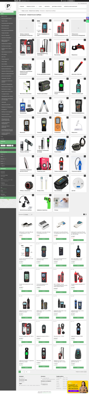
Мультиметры (57, 54)
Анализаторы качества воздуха (59, 93)
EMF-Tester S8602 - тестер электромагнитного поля (76, 259)
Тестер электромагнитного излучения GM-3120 (42, 285)
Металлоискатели (5, 28)
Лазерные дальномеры (42, 93)
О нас (2, 136)
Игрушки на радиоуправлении (8, 73)
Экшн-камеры (4, 63)
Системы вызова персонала (7, 23)
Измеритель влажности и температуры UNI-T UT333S (59, 361)
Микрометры (74, 54)
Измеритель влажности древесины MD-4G (76, 361)
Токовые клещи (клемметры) (60, 171)
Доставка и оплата (57, 6)
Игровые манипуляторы (6, 68)
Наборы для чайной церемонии (5, 126)
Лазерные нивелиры (24, 151)
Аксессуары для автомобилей (7, 30)
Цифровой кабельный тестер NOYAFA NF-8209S (25, 311)
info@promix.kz (4, 192)
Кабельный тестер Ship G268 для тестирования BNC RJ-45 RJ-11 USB (61, 233)
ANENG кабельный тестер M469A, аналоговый (44, 311)
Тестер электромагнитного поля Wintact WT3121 (26, 259)
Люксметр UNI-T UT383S (59, 336)
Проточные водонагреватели (7, 66)
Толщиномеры (57, 132)
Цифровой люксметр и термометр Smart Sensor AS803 (26, 361)
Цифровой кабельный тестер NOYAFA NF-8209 (60, 311)
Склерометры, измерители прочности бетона (26, 170)
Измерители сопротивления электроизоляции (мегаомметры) (26, 73)
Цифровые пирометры (42, 210)
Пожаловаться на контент (46, 392)
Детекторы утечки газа (77, 74)
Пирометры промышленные (78, 113)
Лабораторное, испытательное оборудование (78, 35)
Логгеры (56, 210)
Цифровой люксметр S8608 (77, 336)
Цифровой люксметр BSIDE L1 (43, 336)
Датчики (73, 190)
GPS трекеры (4, 54)
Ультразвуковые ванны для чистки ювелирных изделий (7, 130)
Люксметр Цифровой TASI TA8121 (26, 336)
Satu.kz (50, 391)
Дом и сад (3, 56)
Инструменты (4, 109)
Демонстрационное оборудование (5, 41)
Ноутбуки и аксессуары (6, 46)
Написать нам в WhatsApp (70, 6)
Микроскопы (74, 132)
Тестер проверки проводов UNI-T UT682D (78, 285)
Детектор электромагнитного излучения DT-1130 (60, 259)
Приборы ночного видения (7, 111)
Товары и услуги (4, 16)
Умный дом (4, 102)
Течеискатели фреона (76, 171)
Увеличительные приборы (26, 210)
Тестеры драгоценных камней (43, 74)
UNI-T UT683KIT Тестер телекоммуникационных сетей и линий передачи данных (60, 285)
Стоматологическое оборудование (5, 123)
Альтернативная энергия (7, 18)
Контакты (47, 6)
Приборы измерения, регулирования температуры (26, 35)
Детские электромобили (6, 75)
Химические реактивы (6, 104)
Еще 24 (3, 165)
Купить (26, 238)
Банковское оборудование (7, 84)
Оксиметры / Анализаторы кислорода (43, 151)
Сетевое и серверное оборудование (6, 133)
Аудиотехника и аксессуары (7, 91)
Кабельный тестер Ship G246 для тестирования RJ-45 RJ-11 (43, 233)
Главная (22, 6)
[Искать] (15, 12)
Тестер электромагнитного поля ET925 (26, 285)
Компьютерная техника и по (7, 86)
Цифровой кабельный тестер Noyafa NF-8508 (77, 311)
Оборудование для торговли (7, 96)
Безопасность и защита (6, 89)
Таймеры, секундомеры (25, 190)
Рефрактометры (58, 113)
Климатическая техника (6, 116)
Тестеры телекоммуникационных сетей (61, 35)
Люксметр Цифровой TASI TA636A (44, 360)
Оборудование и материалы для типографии (7, 99)
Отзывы (2, 139)
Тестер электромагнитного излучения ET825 (42, 259)
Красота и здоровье (6, 35)
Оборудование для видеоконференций (5, 119)
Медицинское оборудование (7, 107)
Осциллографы (57, 151)
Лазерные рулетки (58, 74)
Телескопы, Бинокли (6, 114)
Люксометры (23, 54)
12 (26, 371)
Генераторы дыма (41, 171)
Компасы (74, 151)
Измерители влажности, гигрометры (42, 54)
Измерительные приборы (7, 43)
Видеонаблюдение (5, 25)
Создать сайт (23, 0)
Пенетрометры (23, 113)
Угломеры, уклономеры (42, 113)
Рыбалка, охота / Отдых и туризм (7, 49)
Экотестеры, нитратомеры (25, 93)
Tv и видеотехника (5, 93)
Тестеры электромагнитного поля (43, 35)
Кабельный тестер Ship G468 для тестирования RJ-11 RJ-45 (26, 233)
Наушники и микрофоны (6, 37)
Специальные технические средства (7, 81)
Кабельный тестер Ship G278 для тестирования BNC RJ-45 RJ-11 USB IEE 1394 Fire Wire (78, 233)
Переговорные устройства (7, 51)
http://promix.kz (4, 188)
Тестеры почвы (40, 190)
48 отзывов (64, 0)
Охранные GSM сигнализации (7, 71)
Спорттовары (4, 61)
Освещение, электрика (6, 78)
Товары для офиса (5, 32)
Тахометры (39, 132)
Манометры (22, 132)
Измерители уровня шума (77, 93)
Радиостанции (4, 20)
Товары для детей (5, 59)
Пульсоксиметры (58, 190)
